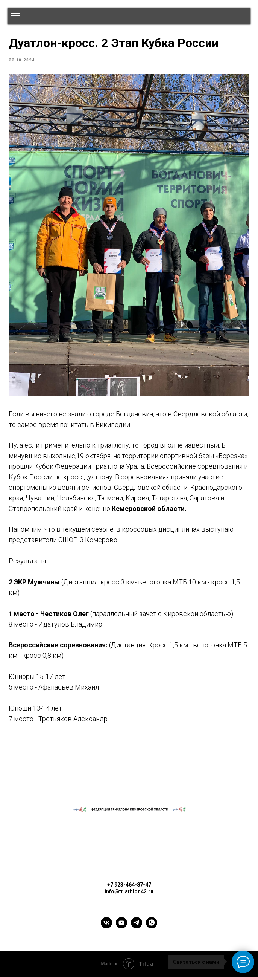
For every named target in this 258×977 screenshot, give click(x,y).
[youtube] (121, 926)
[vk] (106, 926)
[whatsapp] (151, 926)
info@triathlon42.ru (129, 891)
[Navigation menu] (15, 15)
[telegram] (136, 926)
